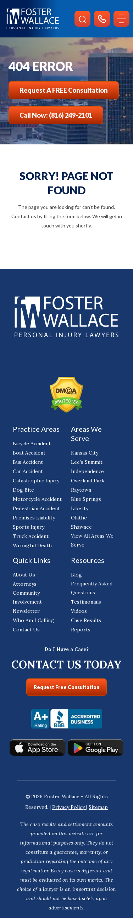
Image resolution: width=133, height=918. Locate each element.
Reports (80, 629)
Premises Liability (34, 517)
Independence (87, 471)
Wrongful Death (32, 545)
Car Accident (28, 471)
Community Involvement (27, 597)
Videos (79, 611)
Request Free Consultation (66, 687)
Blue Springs (86, 499)
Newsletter (26, 611)
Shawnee (81, 527)
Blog (76, 574)
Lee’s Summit (86, 462)
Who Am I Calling (33, 620)
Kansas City (84, 453)
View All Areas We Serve (92, 540)
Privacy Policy (69, 807)
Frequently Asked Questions (91, 588)
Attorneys (25, 584)
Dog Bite (23, 490)
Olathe (79, 517)
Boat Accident (29, 453)
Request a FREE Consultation (64, 90)
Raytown (81, 490)
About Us (24, 574)
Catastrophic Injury (36, 480)
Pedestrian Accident (36, 508)
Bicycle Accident (32, 443)
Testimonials (86, 602)
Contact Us (26, 629)
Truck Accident (31, 536)
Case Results (86, 620)
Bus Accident (28, 462)
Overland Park (88, 480)
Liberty (79, 508)
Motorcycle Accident (37, 499)
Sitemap (98, 807)
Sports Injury (28, 527)
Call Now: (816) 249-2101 (56, 115)
